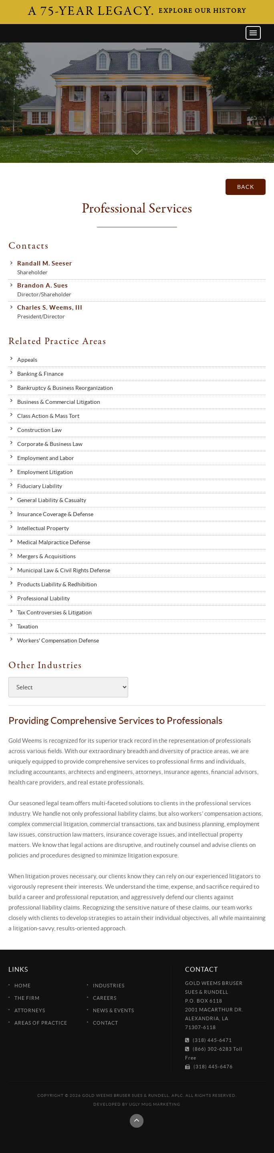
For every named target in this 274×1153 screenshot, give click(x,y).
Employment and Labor (45, 458)
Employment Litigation (45, 472)
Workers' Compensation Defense (58, 640)
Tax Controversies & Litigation (54, 612)
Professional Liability (43, 598)
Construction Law (39, 430)
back (245, 187)
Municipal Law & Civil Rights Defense (63, 570)
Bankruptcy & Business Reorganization (65, 388)
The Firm (27, 998)
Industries (109, 985)
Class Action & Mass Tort (48, 416)
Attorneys (29, 1010)
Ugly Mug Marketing (154, 1104)
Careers (105, 998)
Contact (105, 1022)
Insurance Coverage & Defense (55, 514)
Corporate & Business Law (50, 444)
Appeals (27, 360)
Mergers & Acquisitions (46, 556)
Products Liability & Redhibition (57, 584)
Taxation (27, 626)
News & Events (113, 1010)
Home (22, 985)
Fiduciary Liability (39, 486)
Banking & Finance (40, 374)
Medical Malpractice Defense (53, 542)
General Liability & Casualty (51, 500)
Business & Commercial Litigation (58, 402)
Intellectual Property (43, 528)
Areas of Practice (40, 1022)
